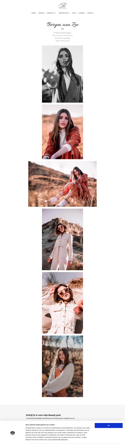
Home (34, 13)
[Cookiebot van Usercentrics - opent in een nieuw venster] (12, 441)
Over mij (41, 13)
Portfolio (50, 13)
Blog (74, 13)
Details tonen (105, 441)
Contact (90, 13)
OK (109, 419)
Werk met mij (63, 13)
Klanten (82, 13)
